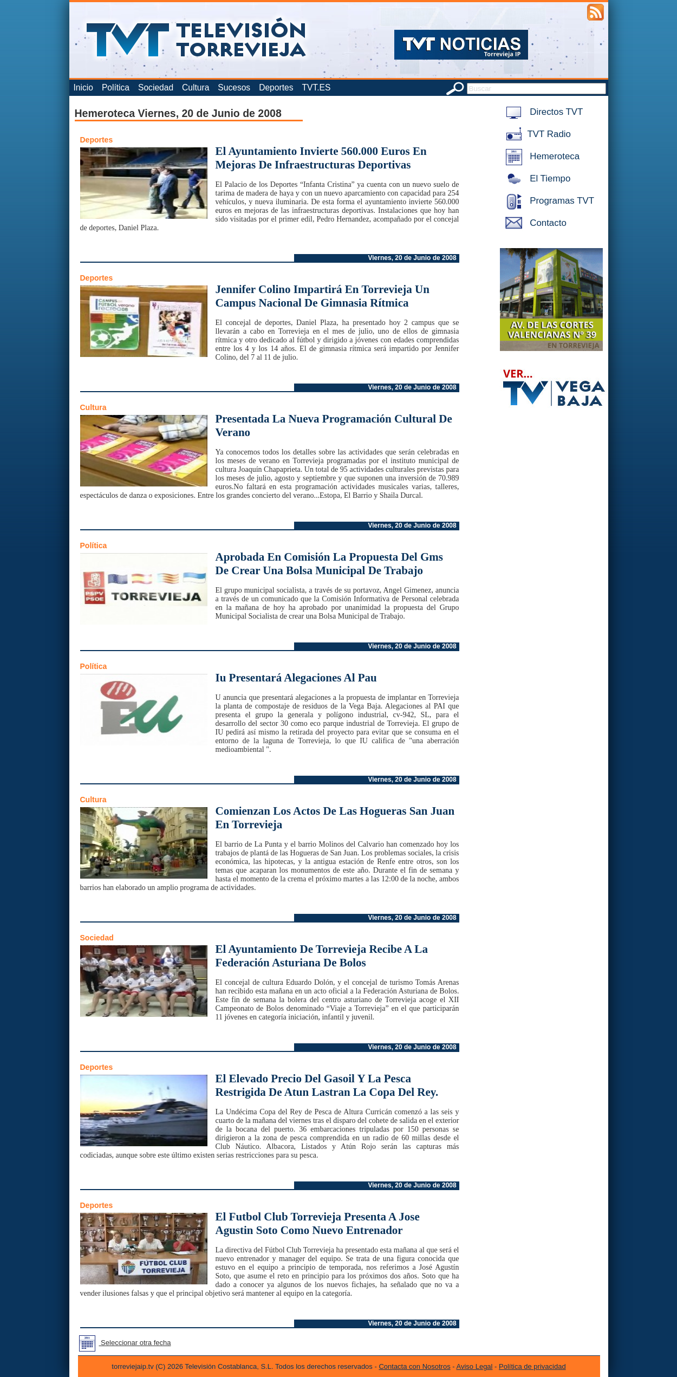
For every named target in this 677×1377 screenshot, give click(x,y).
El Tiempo (536, 178)
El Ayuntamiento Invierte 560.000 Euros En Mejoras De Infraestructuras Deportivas (321, 158)
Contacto (534, 223)
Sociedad (155, 87)
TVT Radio (536, 134)
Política (115, 87)
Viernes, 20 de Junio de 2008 (412, 258)
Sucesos (234, 87)
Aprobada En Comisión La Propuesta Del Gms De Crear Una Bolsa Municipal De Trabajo (329, 563)
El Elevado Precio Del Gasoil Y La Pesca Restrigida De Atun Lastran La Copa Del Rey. (327, 1085)
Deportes (276, 87)
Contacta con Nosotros (414, 1366)
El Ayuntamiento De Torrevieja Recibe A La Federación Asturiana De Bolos (322, 956)
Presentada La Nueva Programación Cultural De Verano (334, 425)
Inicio (83, 87)
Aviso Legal (475, 1366)
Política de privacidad (532, 1366)
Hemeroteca (541, 156)
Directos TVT (542, 112)
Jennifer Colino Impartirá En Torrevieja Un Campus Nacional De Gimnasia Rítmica (322, 296)
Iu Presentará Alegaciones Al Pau (296, 677)
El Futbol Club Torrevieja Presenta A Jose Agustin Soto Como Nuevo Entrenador (318, 1223)
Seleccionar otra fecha (123, 1343)
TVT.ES (316, 87)
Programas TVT (548, 201)
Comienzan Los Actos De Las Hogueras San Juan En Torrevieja (335, 817)
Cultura (195, 87)
